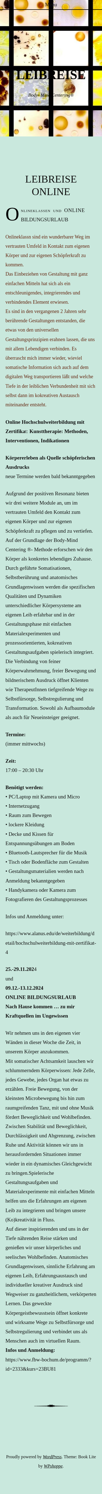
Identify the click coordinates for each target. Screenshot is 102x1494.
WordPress (52, 1456)
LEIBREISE (51, 75)
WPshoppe (53, 1466)
